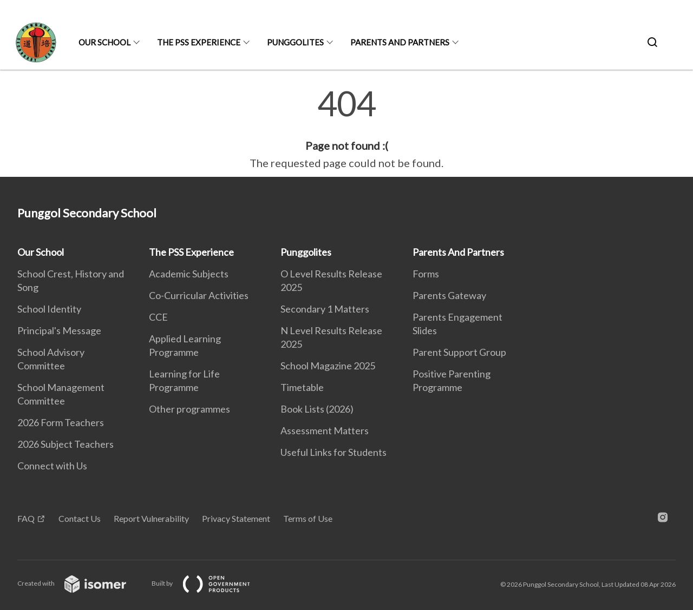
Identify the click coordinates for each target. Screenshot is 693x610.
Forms (426, 274)
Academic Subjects (188, 274)
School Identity (49, 309)
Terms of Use (307, 518)
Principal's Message (59, 330)
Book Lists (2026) (317, 409)
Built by (209, 583)
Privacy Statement (236, 518)
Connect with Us (52, 466)
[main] (346, 128)
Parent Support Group (459, 352)
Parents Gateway (449, 295)
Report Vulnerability (151, 518)
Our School (104, 42)
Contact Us (79, 518)
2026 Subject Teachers (65, 444)
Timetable (302, 387)
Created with (80, 583)
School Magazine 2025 (327, 366)
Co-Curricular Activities (199, 295)
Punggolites (295, 42)
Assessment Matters (324, 430)
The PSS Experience (198, 42)
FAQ (26, 518)
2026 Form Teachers (60, 422)
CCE (158, 317)
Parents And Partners (399, 42)
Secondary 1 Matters (324, 309)
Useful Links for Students (333, 452)
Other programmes (189, 409)
